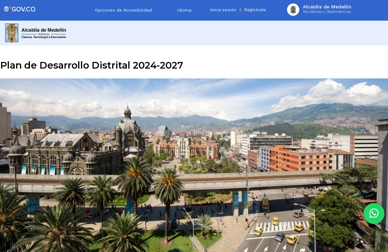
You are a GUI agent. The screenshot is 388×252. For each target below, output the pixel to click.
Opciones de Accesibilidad (123, 10)
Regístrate (255, 9)
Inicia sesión (223, 9)
